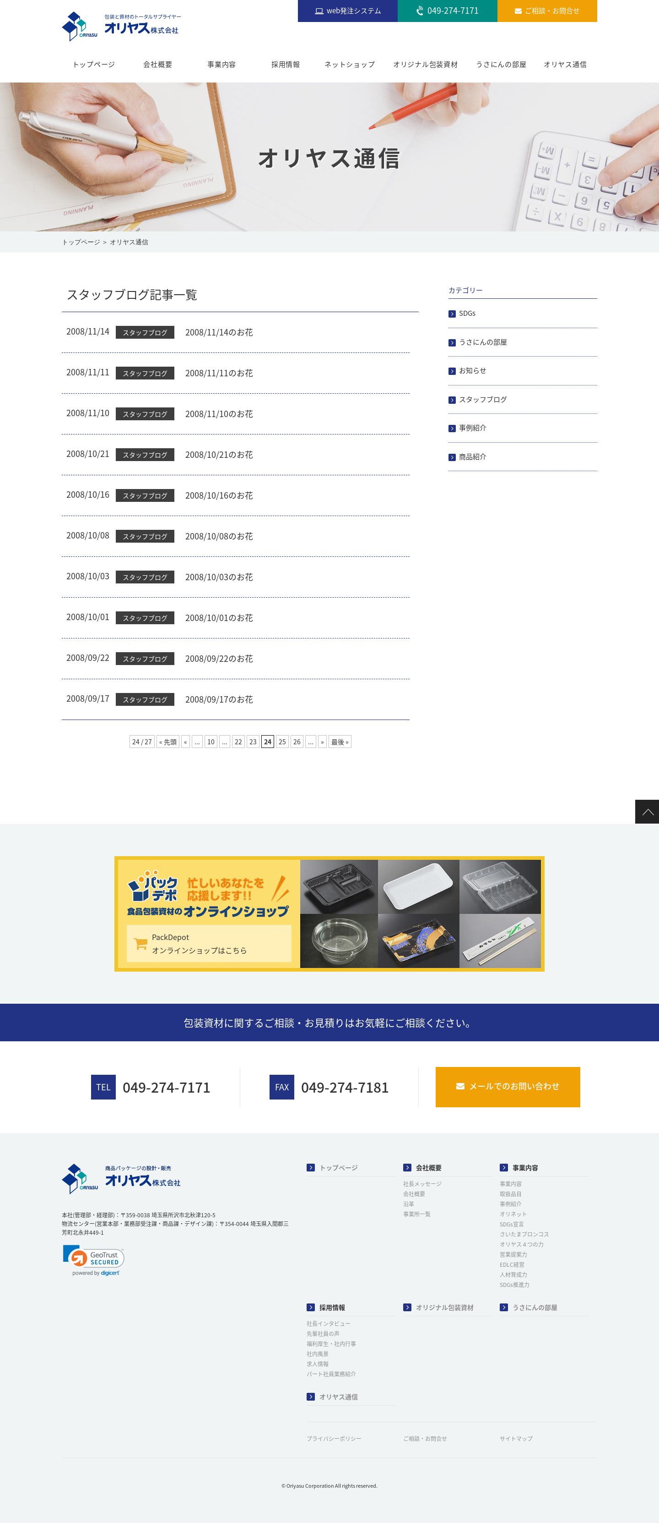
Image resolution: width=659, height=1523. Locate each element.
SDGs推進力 (514, 1285)
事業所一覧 (417, 1214)
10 (211, 741)
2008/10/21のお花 (219, 454)
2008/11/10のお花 (219, 413)
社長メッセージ (422, 1184)
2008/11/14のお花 (219, 332)
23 (253, 741)
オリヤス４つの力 (522, 1244)
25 (282, 741)
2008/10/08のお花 (219, 536)
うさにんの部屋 (501, 64)
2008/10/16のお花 (219, 495)
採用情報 (285, 64)
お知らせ (472, 370)
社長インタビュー (329, 1324)
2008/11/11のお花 (219, 373)
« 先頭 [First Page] (168, 741)
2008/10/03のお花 (219, 577)
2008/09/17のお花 (219, 699)
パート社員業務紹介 (331, 1374)
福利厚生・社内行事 (331, 1344)
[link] (94, 1260)
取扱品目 (511, 1194)
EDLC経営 (512, 1264)
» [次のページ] (322, 741)
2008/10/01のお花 (219, 617)
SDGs (467, 313)
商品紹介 (472, 456)
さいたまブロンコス (524, 1234)
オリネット (513, 1214)
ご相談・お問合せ (425, 1439)
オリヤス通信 (565, 64)
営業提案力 (513, 1254)
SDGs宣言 (512, 1224)
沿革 (408, 1204)
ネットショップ (349, 64)
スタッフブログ (483, 399)
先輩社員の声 (323, 1334)
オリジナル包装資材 (425, 64)
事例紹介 (472, 428)
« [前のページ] (185, 741)
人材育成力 (513, 1274)
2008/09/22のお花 (219, 658)
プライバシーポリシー (334, 1439)
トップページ (94, 64)
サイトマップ (516, 1439)
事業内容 (221, 64)
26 (297, 741)
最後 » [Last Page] (340, 741)
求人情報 (318, 1364)
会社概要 (157, 64)
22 (238, 741)
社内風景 (318, 1354)
